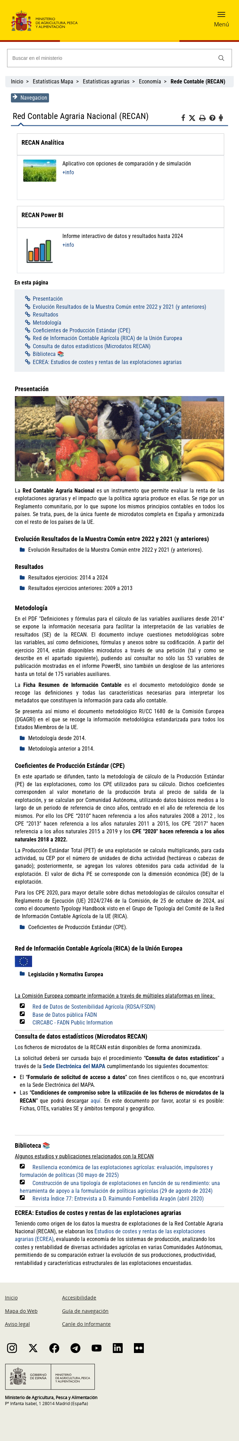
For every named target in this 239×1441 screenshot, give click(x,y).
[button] (221, 16)
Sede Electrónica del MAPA (74, 1066)
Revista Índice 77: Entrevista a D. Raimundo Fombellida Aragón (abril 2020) (117, 1199)
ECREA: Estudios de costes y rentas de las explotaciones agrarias (106, 362)
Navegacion (29, 97)
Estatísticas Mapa (53, 81)
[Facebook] (185, 119)
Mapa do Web (21, 1311)
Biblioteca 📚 (48, 354)
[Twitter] (194, 118)
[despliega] (23, 550)
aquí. (96, 1101)
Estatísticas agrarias (106, 81)
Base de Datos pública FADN (64, 1015)
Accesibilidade (79, 1298)
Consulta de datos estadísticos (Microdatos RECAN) (91, 346)
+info (68, 172)
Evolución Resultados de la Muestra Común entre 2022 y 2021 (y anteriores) (119, 306)
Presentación (47, 298)
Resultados (45, 314)
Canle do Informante (86, 1324)
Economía (150, 81)
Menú (221, 24)
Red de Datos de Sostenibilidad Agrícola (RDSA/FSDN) (93, 1007)
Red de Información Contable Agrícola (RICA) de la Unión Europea (107, 338)
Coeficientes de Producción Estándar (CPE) (81, 330)
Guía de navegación (85, 1311)
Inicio (17, 81)
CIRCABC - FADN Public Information (72, 1023)
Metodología (46, 322)
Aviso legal (17, 1324)
